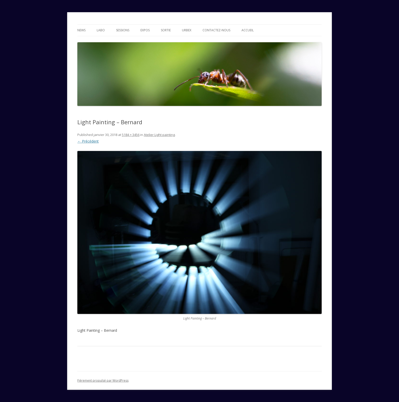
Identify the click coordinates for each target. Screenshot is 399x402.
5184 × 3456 (130, 134)
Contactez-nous (216, 30)
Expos (145, 30)
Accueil (247, 30)
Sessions (122, 30)
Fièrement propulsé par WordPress (103, 380)
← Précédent (88, 141)
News (81, 30)
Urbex (186, 30)
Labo (101, 30)
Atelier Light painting (159, 134)
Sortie (166, 30)
